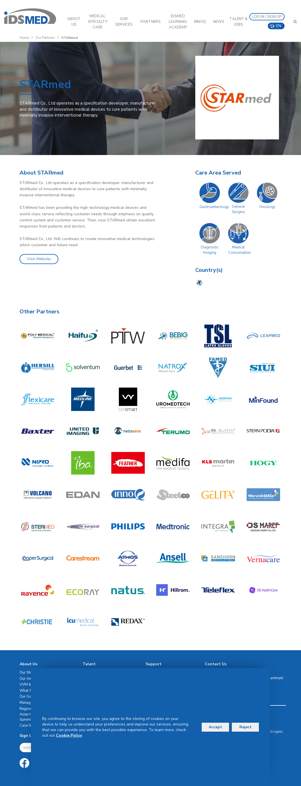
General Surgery (238, 209)
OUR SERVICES (124, 21)
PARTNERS (151, 21)
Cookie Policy (69, 735)
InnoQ (200, 21)
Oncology (267, 206)
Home (24, 37)
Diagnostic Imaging (209, 250)
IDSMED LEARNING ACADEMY (178, 22)
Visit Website (39, 259)
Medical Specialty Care (97, 22)
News (218, 21)
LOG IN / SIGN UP (267, 16)
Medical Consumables (239, 250)
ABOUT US (74, 21)
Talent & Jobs (238, 21)
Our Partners (45, 37)
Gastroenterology (214, 206)
